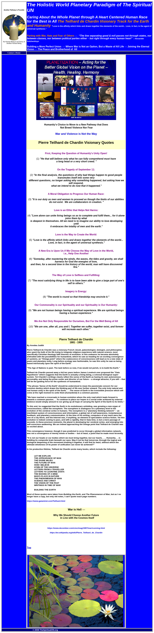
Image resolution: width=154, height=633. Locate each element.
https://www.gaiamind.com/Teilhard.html (46, 501)
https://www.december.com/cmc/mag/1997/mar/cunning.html (76, 528)
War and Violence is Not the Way (76, 133)
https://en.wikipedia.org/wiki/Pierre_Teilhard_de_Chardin (76, 532)
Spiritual (142, 4)
